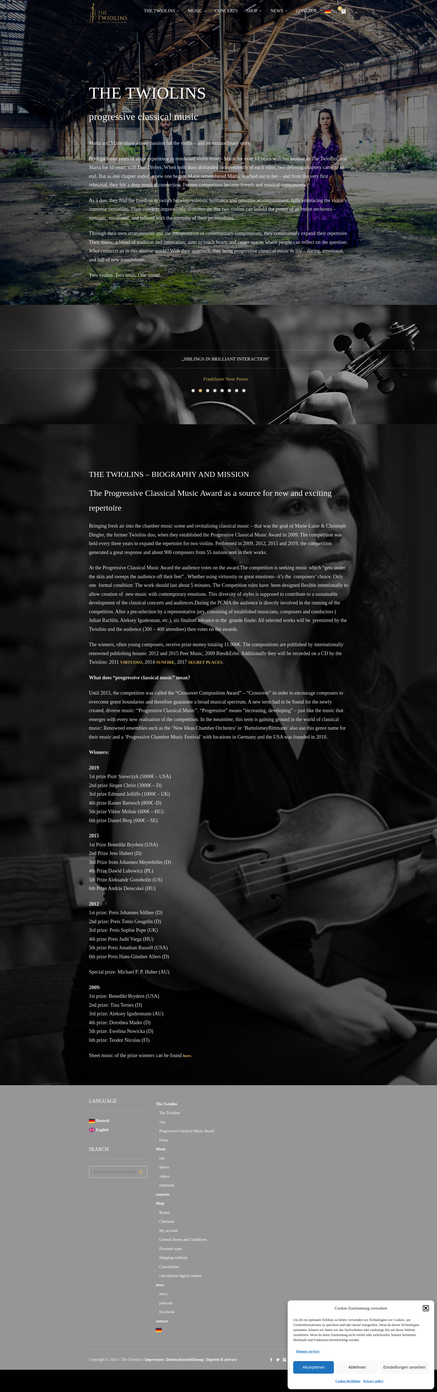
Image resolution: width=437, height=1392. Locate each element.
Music (161, 1149)
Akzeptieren (313, 1367)
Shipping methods (173, 1258)
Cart (341, 9)
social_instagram (284, 1359)
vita (162, 1122)
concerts (163, 1194)
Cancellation (169, 1267)
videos (164, 1176)
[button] (426, 1308)
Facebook (166, 1312)
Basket (164, 1212)
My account (168, 1231)
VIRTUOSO (133, 662)
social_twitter (278, 1359)
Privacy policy (373, 1381)
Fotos (163, 1140)
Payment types (170, 1249)
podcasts (166, 1303)
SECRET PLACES (216, 662)
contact (162, 1321)
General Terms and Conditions (183, 1239)
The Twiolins (166, 1104)
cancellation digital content (180, 1276)
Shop (160, 1203)
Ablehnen (357, 1367)
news (160, 1285)
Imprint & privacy (221, 1359)
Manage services (307, 1351)
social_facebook (271, 1359)
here (187, 1055)
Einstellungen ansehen (404, 1367)
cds (162, 1158)
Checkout (166, 1221)
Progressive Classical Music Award (186, 1131)
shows (164, 1167)
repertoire (166, 1185)
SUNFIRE (172, 662)
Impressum (154, 1359)
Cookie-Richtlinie (348, 1381)
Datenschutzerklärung (184, 1359)
